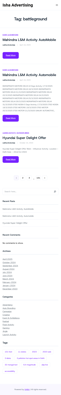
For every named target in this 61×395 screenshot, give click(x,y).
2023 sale (47, 352)
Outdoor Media (23, 133)
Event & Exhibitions (10, 35)
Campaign (7, 311)
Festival (6, 321)
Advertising (7, 305)
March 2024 (8, 279)
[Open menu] (56, 5)
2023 (34, 352)
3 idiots (8, 358)
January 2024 (9, 285)
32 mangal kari (11, 365)
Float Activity (8, 324)
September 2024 (10, 265)
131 (38, 178)
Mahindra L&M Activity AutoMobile (29, 40)
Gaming (6, 328)
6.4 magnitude (29, 365)
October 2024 (9, 262)
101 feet (8, 352)
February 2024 (9, 282)
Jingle (5, 331)
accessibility (10, 371)
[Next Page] (44, 177)
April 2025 (7, 259)
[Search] (55, 191)
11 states (22, 352)
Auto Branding (9, 308)
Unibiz (27, 389)
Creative (6, 315)
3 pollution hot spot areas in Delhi (30, 358)
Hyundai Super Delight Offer (24, 138)
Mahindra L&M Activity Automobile (29, 75)
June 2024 (7, 275)
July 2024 (7, 272)
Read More (11, 55)
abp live (45, 365)
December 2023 (10, 289)
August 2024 (8, 269)
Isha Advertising (18, 5)
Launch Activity (9, 133)
